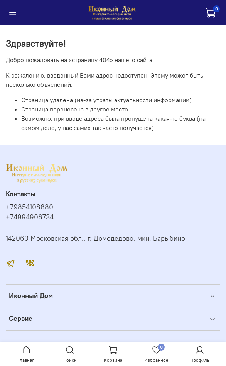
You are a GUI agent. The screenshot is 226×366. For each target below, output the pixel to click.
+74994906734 (30, 217)
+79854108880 (29, 207)
